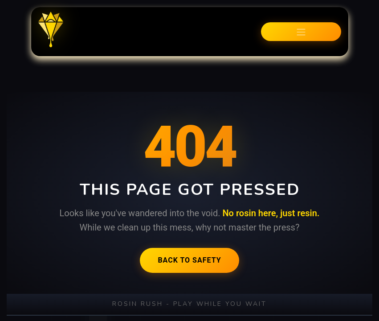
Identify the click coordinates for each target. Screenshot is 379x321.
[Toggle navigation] (301, 31)
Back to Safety (189, 260)
